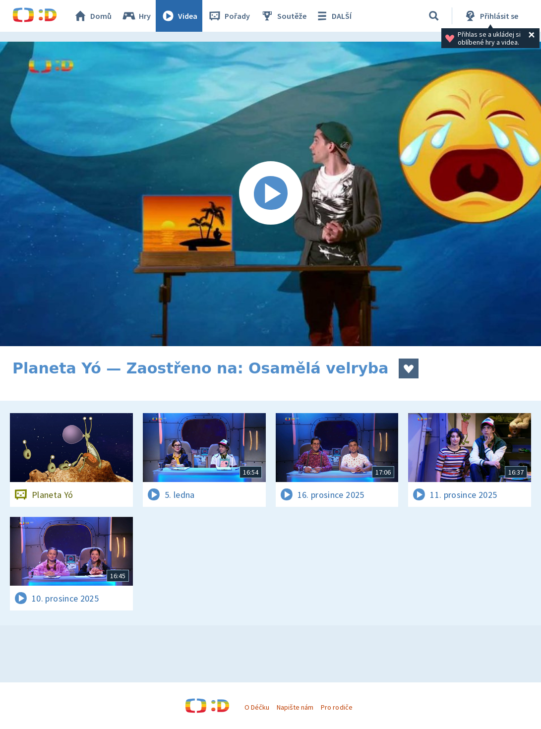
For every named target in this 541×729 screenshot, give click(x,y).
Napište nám (295, 707)
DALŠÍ (333, 15)
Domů (92, 15)
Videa (179, 15)
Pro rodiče (336, 707)
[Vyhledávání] (434, 16)
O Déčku (256, 707)
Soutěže (283, 15)
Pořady (228, 15)
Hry (136, 15)
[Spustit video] (270, 194)
